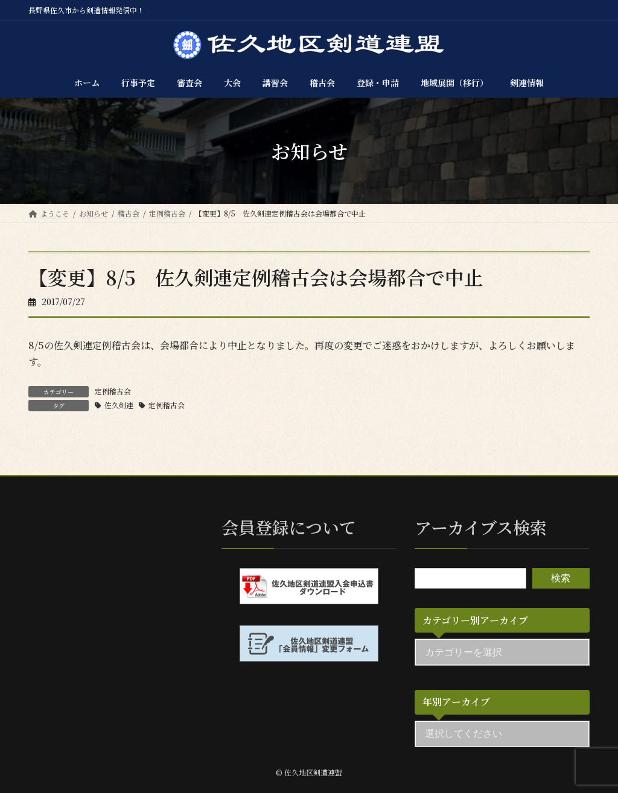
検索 (560, 577)
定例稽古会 (113, 391)
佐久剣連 (118, 405)
